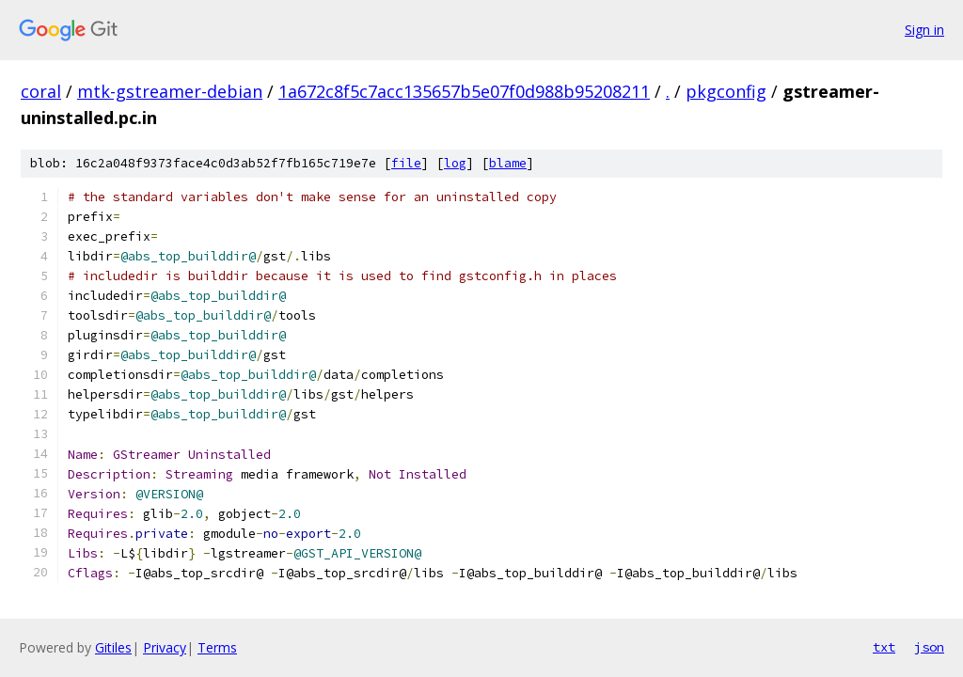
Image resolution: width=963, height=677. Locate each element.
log (455, 163)
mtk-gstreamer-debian (169, 91)
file (406, 163)
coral (41, 91)
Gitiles (113, 647)
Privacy (164, 647)
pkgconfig (726, 91)
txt (884, 646)
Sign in (924, 30)
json (929, 646)
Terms (217, 647)
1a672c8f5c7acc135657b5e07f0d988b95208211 (464, 91)
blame (508, 163)
